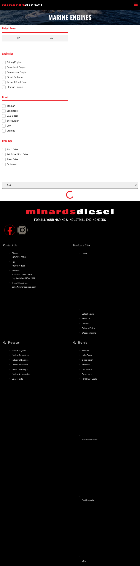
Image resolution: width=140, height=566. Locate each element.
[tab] (18, 38)
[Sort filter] (70, 185)
